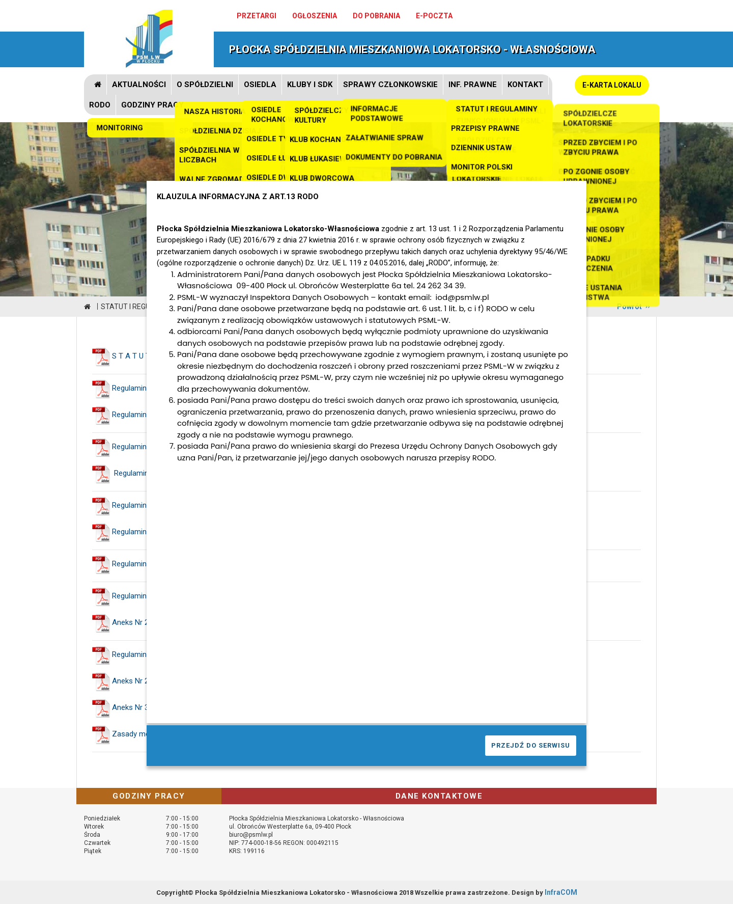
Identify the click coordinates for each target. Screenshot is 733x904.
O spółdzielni (205, 84)
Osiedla (260, 84)
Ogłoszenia (314, 16)
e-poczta (434, 16)
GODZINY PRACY (152, 104)
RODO (99, 104)
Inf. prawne (472, 84)
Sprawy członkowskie (390, 84)
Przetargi (256, 16)
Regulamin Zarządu (144, 446)
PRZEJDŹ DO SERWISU (530, 745)
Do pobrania (376, 16)
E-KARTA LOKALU (611, 85)
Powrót (629, 307)
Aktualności (139, 84)
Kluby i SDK (309, 84)
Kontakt (525, 84)
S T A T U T (131, 356)
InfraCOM (561, 892)
